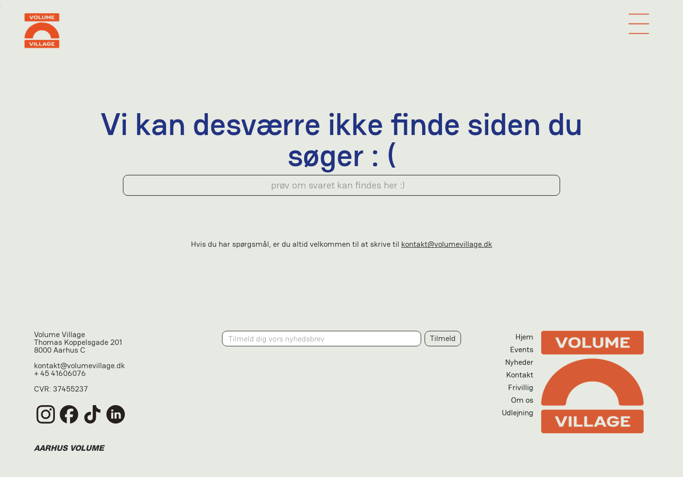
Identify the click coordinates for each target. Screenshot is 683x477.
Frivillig (520, 387)
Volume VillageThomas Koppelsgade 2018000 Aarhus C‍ (78, 343)
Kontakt (519, 375)
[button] (639, 24)
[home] (341, 30)
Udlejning (517, 413)
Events (521, 349)
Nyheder (519, 362)
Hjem (524, 337)
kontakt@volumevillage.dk (446, 244)
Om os (522, 400)
